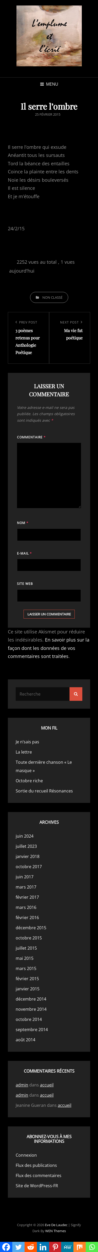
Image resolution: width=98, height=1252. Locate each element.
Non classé (52, 297)
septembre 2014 (32, 1029)
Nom (22, 523)
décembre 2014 (31, 999)
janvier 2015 (27, 989)
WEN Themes (55, 1231)
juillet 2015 (26, 948)
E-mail (24, 553)
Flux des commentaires (38, 1175)
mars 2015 (26, 968)
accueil (47, 1085)
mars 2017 (26, 887)
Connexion (26, 1155)
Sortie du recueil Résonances (44, 791)
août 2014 (25, 1040)
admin (22, 1085)
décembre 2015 (31, 928)
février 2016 (27, 917)
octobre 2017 (29, 866)
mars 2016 (26, 907)
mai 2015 (24, 958)
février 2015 (27, 978)
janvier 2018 (27, 856)
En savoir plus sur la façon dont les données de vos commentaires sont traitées (48, 648)
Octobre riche (29, 781)
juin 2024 (24, 836)
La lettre (24, 752)
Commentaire (31, 437)
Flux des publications (36, 1165)
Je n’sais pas (27, 742)
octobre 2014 (29, 1019)
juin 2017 (24, 877)
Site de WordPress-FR (37, 1186)
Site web (25, 583)
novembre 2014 (31, 1009)
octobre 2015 (29, 938)
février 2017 (27, 897)
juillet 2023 (26, 846)
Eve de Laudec (56, 1224)
